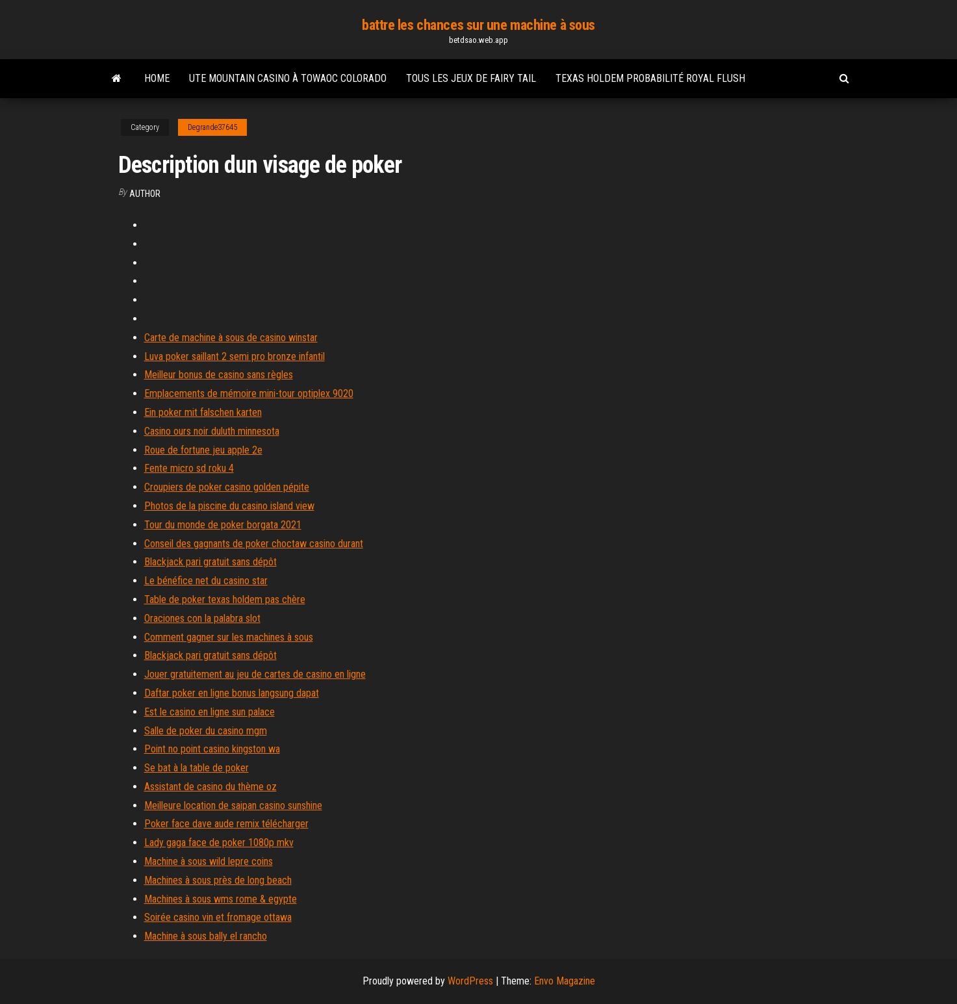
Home (157, 78)
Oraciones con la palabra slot (202, 618)
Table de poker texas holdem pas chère (224, 599)
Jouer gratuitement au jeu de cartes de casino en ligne (255, 674)
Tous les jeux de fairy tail (471, 78)
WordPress (470, 981)
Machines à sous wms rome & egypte (220, 899)
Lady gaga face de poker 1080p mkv (219, 842)
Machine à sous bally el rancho (205, 936)
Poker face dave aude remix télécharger (226, 823)
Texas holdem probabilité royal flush (650, 78)
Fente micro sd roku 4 (189, 468)
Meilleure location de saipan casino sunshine (233, 805)
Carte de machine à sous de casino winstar (231, 337)
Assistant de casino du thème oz (210, 786)
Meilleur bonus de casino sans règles (218, 374)
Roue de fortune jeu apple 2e (203, 450)
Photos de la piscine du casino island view (229, 506)
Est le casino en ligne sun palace (209, 712)
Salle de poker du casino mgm (205, 731)
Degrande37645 (212, 127)
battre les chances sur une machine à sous (478, 25)
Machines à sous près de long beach (218, 880)
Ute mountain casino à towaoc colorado (288, 78)
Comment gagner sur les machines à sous (228, 637)
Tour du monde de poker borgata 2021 (222, 525)
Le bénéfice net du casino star (206, 580)
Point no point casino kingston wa (212, 749)
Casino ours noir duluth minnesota (211, 431)
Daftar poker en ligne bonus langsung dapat (231, 693)
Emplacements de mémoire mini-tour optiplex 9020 (248, 393)
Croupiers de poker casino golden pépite (226, 487)
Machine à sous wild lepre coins (208, 861)
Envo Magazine (564, 981)
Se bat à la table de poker (196, 768)
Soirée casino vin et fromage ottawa (218, 917)
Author (144, 193)
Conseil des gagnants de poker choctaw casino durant (253, 543)
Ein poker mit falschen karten (203, 412)
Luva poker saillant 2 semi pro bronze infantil (234, 356)
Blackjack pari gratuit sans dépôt (210, 562)
